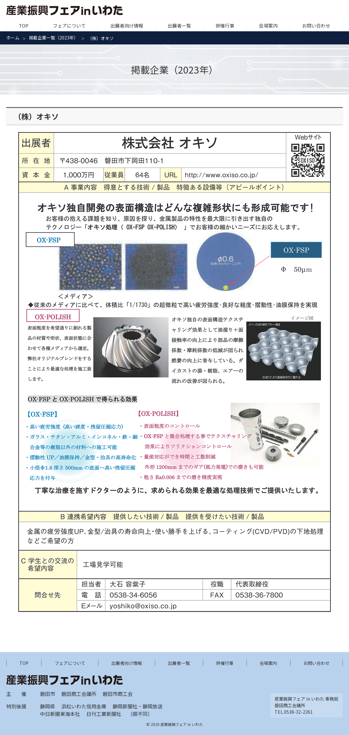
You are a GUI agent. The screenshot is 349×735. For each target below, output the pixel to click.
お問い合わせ (316, 25)
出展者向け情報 (126, 25)
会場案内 (268, 25)
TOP (23, 25)
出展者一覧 (179, 25)
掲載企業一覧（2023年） (53, 37)
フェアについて (69, 25)
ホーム (12, 37)
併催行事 (224, 25)
